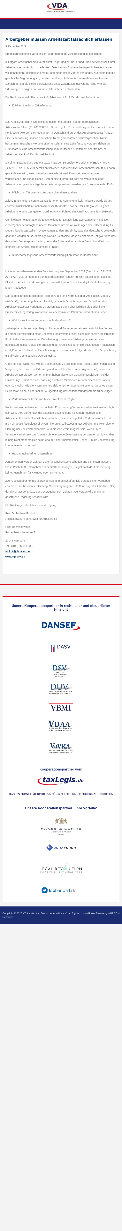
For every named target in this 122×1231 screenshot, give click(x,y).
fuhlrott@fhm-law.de (17, 551)
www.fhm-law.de (15, 556)
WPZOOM (114, 913)
